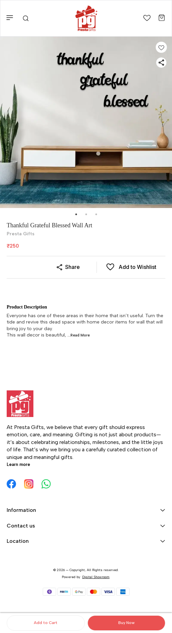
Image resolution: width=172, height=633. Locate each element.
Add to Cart (45, 622)
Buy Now (126, 622)
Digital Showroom (96, 577)
